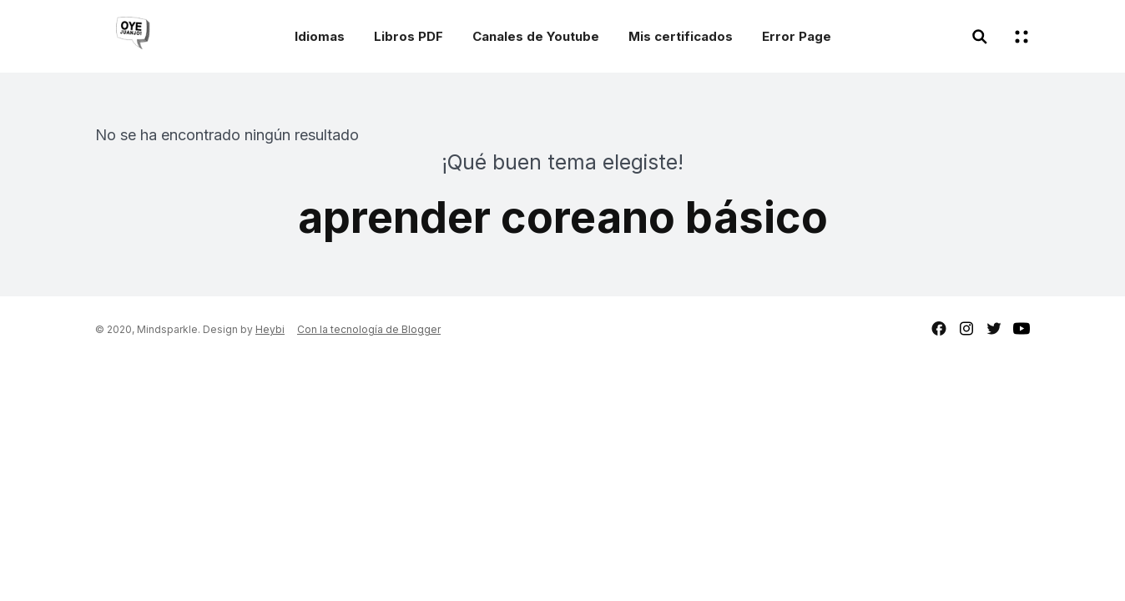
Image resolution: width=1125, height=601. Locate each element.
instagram (966, 328)
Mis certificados (680, 36)
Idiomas (320, 36)
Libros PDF (408, 36)
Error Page (796, 36)
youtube (1021, 328)
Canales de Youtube (535, 36)
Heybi (270, 329)
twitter (994, 328)
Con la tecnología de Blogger (369, 329)
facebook (939, 328)
